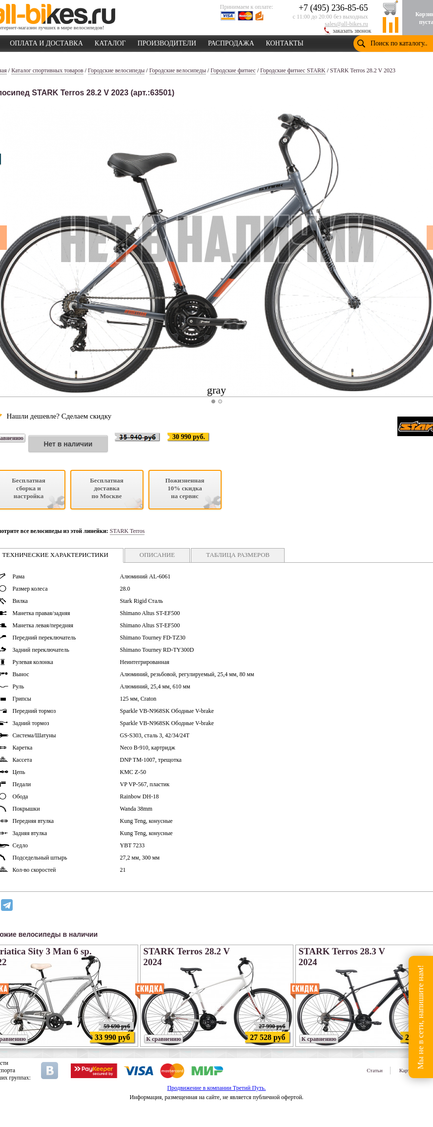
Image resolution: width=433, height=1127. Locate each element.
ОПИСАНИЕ (157, 554)
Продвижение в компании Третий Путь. (216, 1087)
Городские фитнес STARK (293, 70)
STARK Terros (127, 531)
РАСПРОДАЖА (231, 42)
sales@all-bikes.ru (346, 24)
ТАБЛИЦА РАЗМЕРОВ (237, 554)
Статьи (374, 1070)
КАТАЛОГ (110, 42)
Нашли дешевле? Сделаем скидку (59, 416)
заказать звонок (352, 30)
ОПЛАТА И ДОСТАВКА (46, 42)
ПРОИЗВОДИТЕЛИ (167, 42)
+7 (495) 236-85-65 (333, 8)
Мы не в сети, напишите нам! (420, 1017)
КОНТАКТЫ (285, 42)
